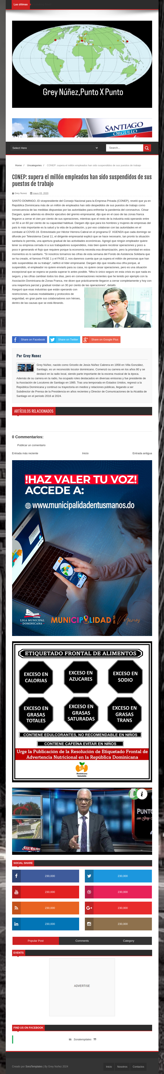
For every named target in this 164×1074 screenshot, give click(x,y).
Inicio (85, 453)
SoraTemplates (33, 1066)
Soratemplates (82, 1039)
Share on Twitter (63, 339)
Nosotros (122, 1066)
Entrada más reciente (25, 453)
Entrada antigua (142, 453)
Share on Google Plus (100, 339)
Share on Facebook (28, 339)
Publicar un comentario (31, 445)
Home (18, 165)
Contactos (138, 1066)
